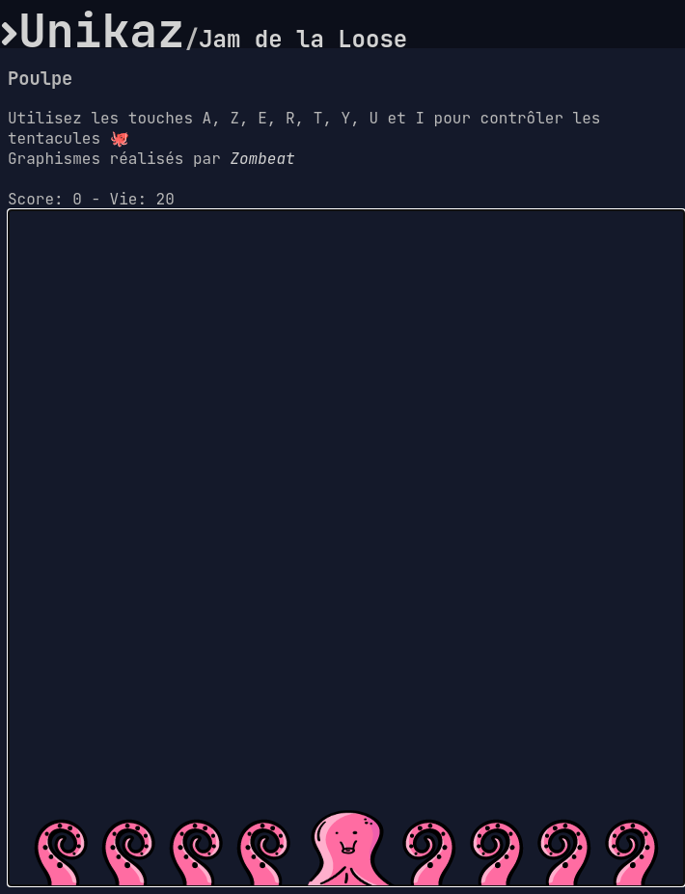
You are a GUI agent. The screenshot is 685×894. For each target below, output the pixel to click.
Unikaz (101, 30)
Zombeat (262, 159)
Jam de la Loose (303, 39)
